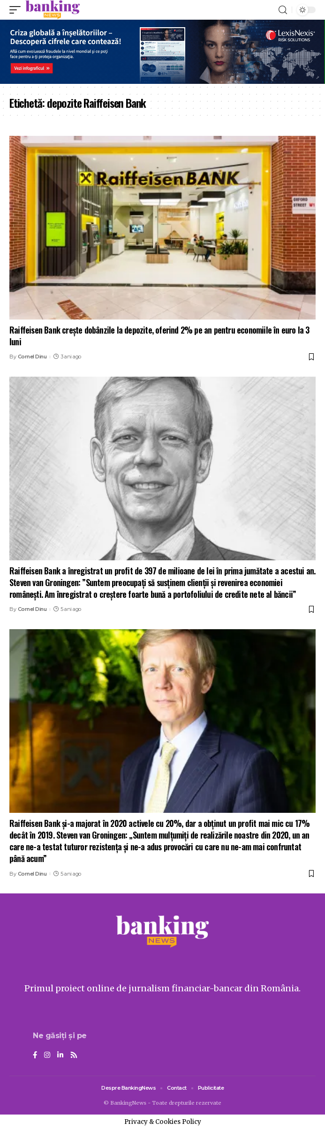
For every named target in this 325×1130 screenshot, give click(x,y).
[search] (282, 10)
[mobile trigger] (17, 10)
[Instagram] (47, 1055)
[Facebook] (35, 1055)
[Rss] (73, 1055)
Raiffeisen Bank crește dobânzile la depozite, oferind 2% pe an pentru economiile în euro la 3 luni (159, 336)
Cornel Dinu (32, 356)
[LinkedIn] (60, 1055)
